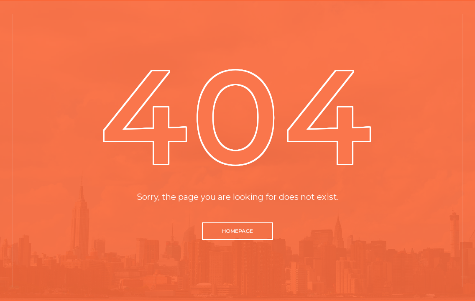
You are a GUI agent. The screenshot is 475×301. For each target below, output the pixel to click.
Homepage (237, 231)
